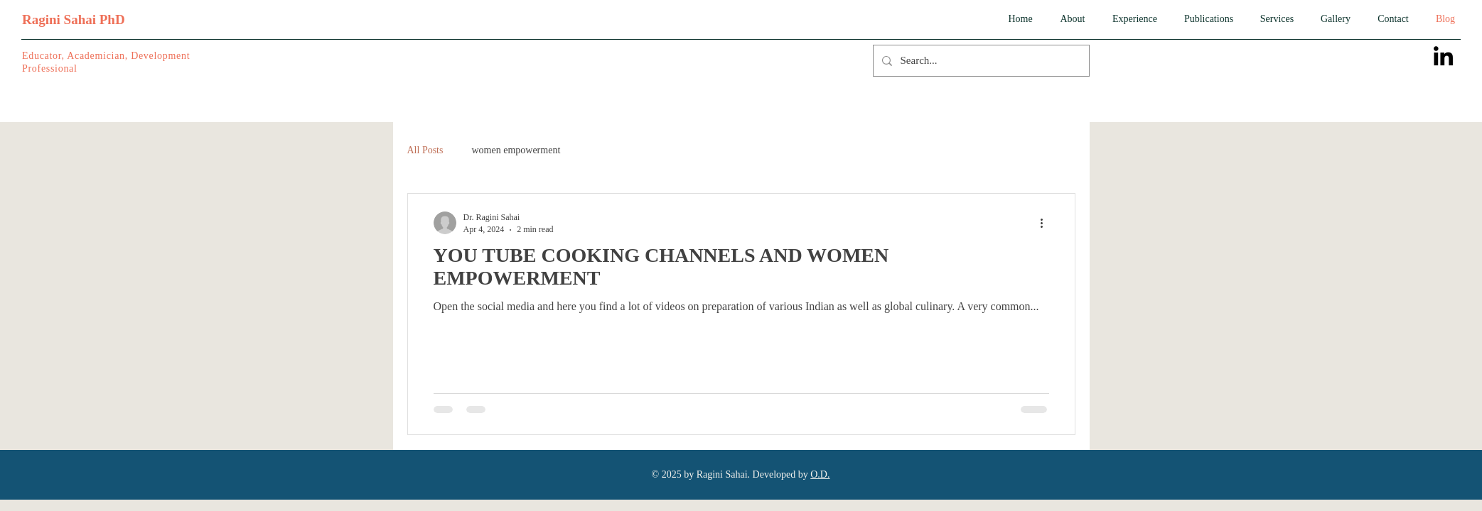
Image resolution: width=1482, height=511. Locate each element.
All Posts (425, 150)
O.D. (819, 474)
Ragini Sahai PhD (73, 19)
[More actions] (1047, 222)
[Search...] (980, 60)
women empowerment (515, 150)
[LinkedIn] (1443, 56)
